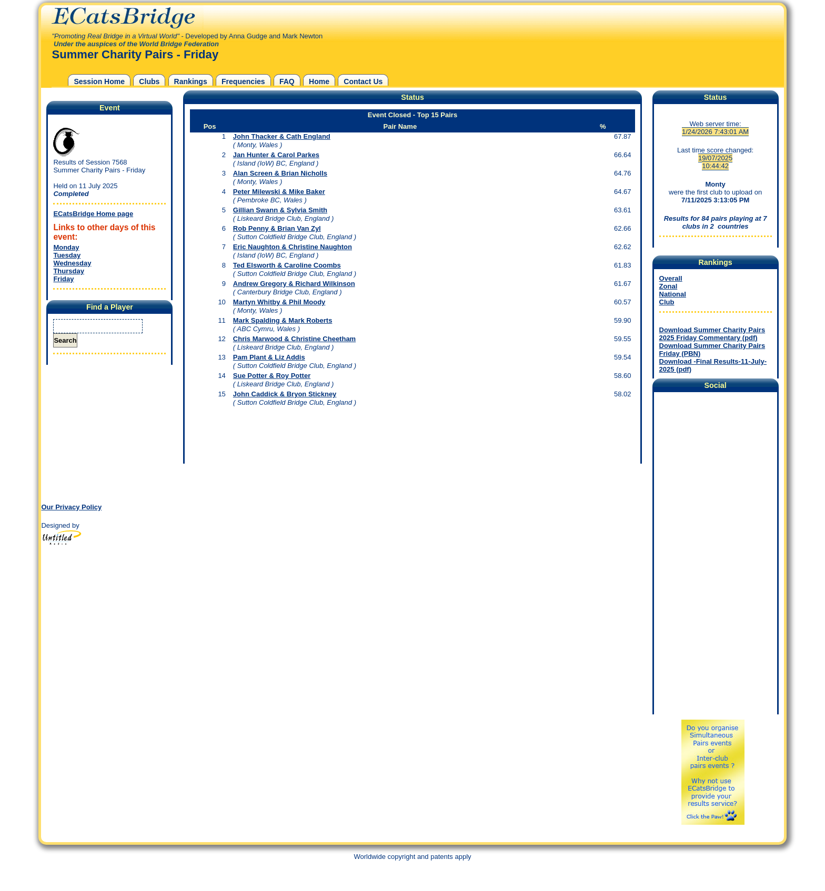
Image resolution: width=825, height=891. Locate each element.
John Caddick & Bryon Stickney (285, 394)
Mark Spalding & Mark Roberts (283, 320)
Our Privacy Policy (71, 507)
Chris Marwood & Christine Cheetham (294, 339)
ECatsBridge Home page (93, 214)
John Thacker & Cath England (281, 136)
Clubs (149, 81)
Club (667, 302)
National (672, 294)
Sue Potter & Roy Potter (271, 376)
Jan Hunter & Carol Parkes (276, 155)
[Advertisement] (106, 433)
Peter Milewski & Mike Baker (279, 192)
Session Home (99, 81)
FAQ (287, 81)
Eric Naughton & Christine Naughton (292, 247)
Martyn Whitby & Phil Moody (279, 302)
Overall (670, 278)
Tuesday (67, 255)
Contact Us (363, 81)
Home (319, 81)
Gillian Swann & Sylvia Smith (280, 210)
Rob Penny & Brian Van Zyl (277, 228)
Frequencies (243, 81)
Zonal (668, 286)
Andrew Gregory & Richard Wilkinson (294, 284)
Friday (63, 279)
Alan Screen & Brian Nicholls (280, 173)
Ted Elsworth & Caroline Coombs (287, 265)
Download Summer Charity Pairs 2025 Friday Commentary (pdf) (712, 334)
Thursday (68, 271)
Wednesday (72, 263)
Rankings (190, 81)
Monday (66, 247)
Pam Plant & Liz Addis (269, 357)
